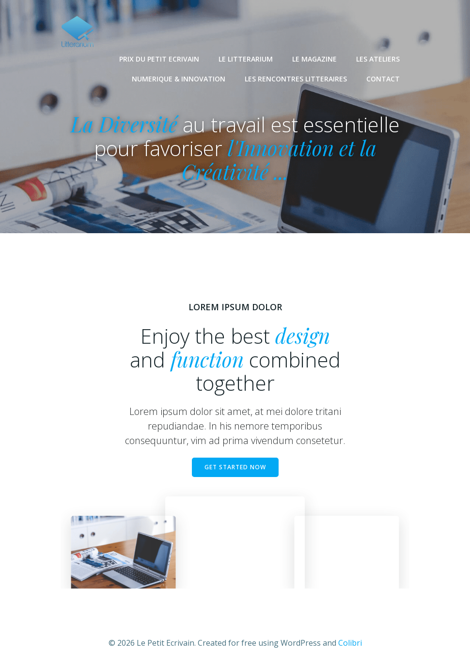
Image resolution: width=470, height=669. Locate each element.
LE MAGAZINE (314, 58)
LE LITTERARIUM (246, 58)
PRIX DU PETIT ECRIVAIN (159, 58)
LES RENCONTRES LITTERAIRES (296, 78)
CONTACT (383, 78)
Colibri (350, 642)
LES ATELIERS (378, 58)
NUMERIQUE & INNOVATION (178, 78)
